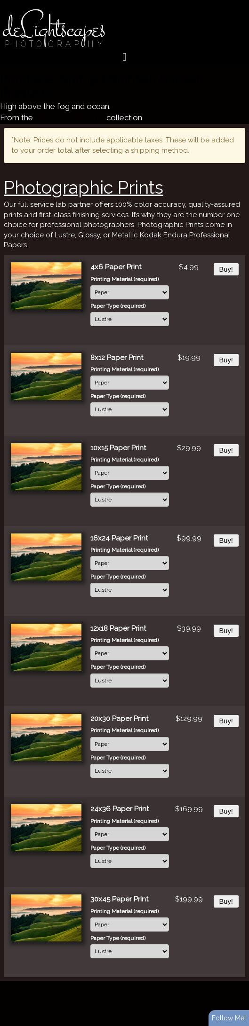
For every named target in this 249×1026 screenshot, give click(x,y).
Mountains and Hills (69, 117)
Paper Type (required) (117, 306)
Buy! (226, 269)
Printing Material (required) (124, 279)
